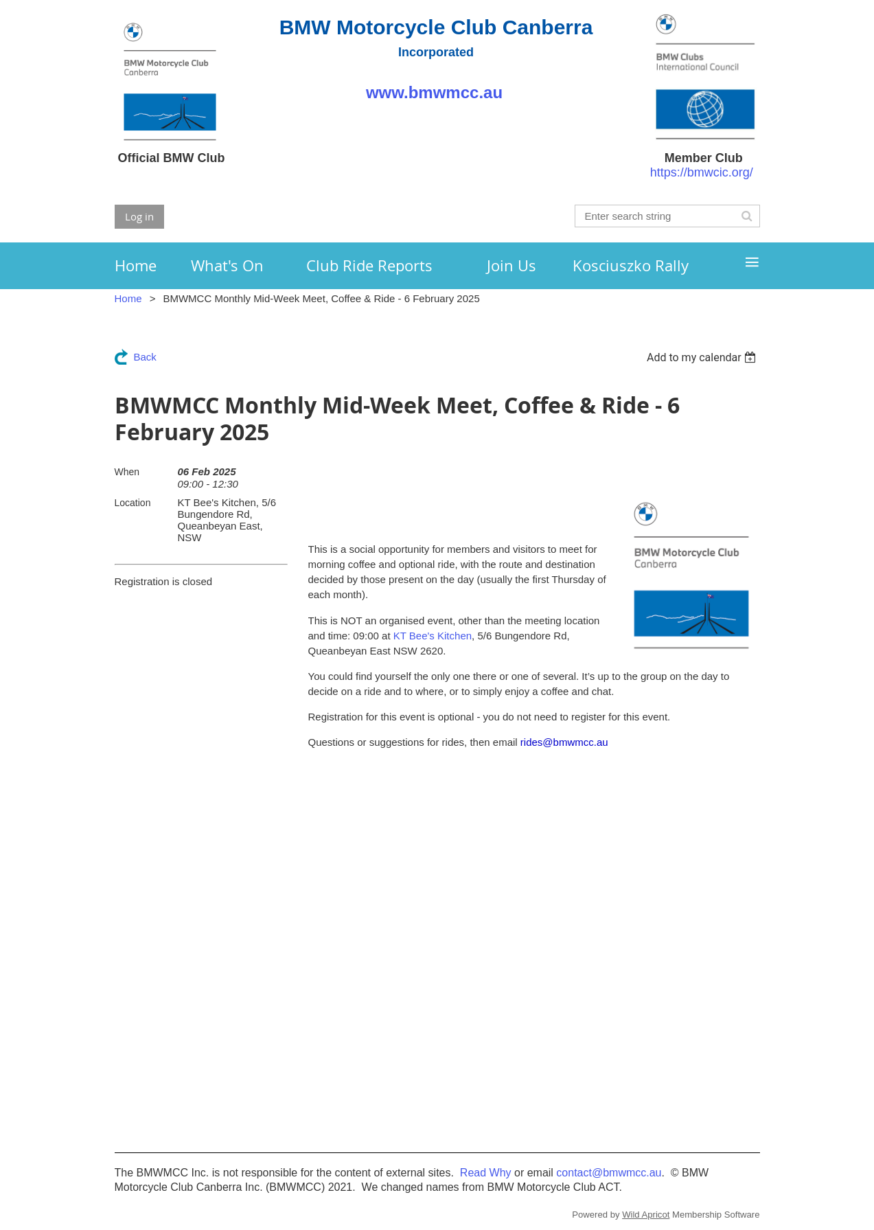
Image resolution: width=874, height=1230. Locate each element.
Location (133, 502)
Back (145, 357)
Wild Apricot (645, 1214)
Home (128, 298)
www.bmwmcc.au (436, 92)
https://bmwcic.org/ (701, 172)
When (127, 471)
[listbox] (703, 357)
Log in (139, 216)
